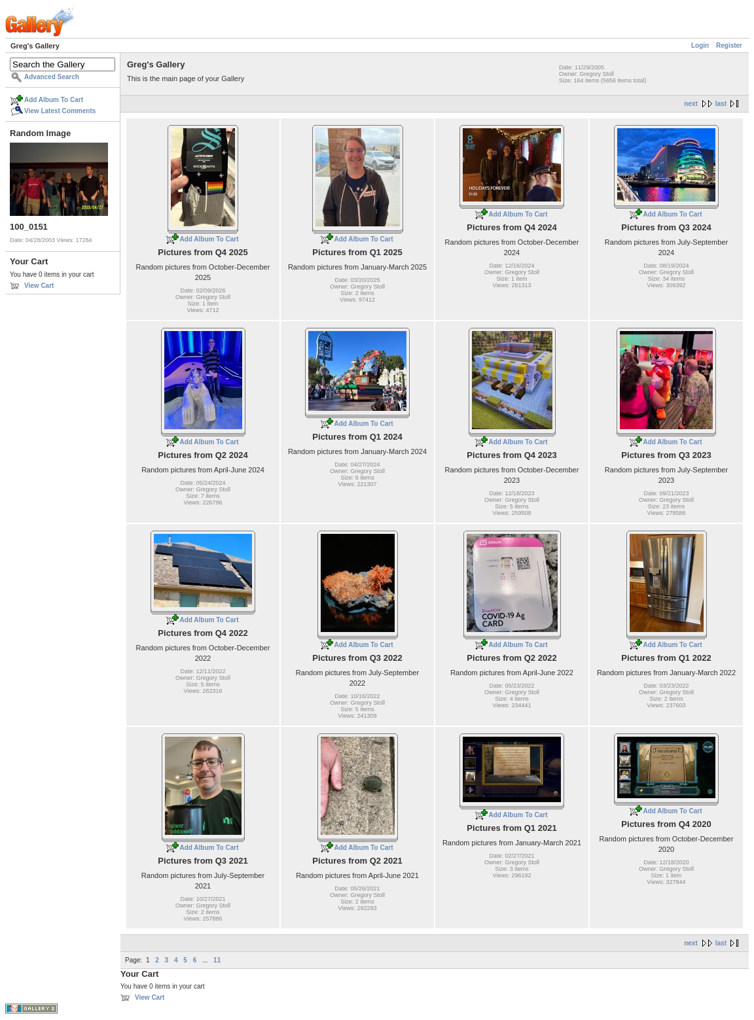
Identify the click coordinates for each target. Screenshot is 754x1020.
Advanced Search (51, 76)
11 (217, 960)
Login (700, 45)
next (691, 103)
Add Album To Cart (53, 99)
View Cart (39, 285)
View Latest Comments (60, 110)
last (721, 103)
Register (729, 45)
